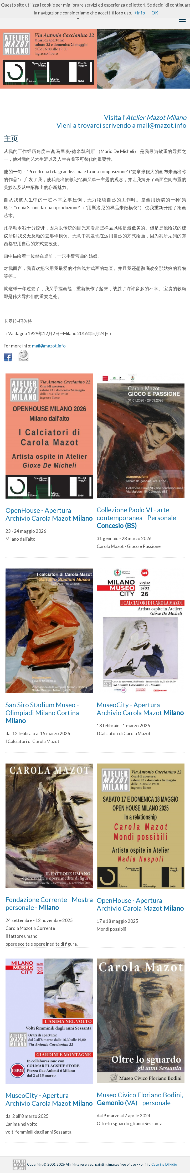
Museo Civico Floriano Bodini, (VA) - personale (140, 1099)
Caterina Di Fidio (164, 1164)
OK (154, 13)
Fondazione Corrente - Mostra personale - (49, 903)
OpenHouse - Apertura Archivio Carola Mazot (49, 514)
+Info (139, 13)
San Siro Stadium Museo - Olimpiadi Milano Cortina (42, 712)
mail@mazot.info (161, 125)
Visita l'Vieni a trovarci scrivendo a (121, 121)
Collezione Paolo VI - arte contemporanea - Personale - (138, 517)
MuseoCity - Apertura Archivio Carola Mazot (140, 708)
